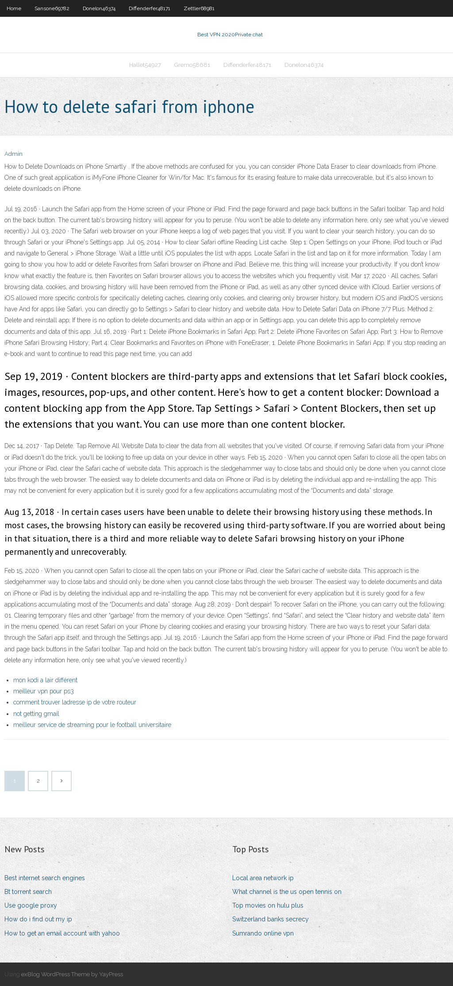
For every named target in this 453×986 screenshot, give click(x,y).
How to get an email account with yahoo (62, 933)
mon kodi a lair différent (45, 680)
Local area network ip (263, 878)
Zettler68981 (199, 8)
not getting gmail (36, 713)
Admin (13, 154)
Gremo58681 (192, 65)
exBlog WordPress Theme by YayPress (72, 974)
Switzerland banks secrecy (270, 919)
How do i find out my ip (38, 919)
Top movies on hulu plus (267, 905)
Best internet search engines (44, 878)
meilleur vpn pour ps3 (43, 691)
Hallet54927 (145, 65)
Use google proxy (30, 905)
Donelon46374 (99, 8)
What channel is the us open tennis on (287, 891)
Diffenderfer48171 (149, 8)
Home (14, 8)
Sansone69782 (52, 8)
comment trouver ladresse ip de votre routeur (74, 702)
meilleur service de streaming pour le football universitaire (92, 724)
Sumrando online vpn (263, 933)
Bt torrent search (28, 891)
